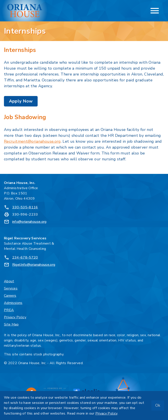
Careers (10, 295)
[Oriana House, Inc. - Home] (24, 10)
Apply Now (21, 101)
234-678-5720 (25, 257)
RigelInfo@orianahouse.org (33, 264)
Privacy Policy (15, 317)
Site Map (11, 324)
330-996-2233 (25, 214)
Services (11, 288)
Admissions (13, 302)
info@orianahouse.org (29, 221)
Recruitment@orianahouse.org (32, 141)
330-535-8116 (25, 207)
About (9, 281)
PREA (9, 310)
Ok (157, 405)
